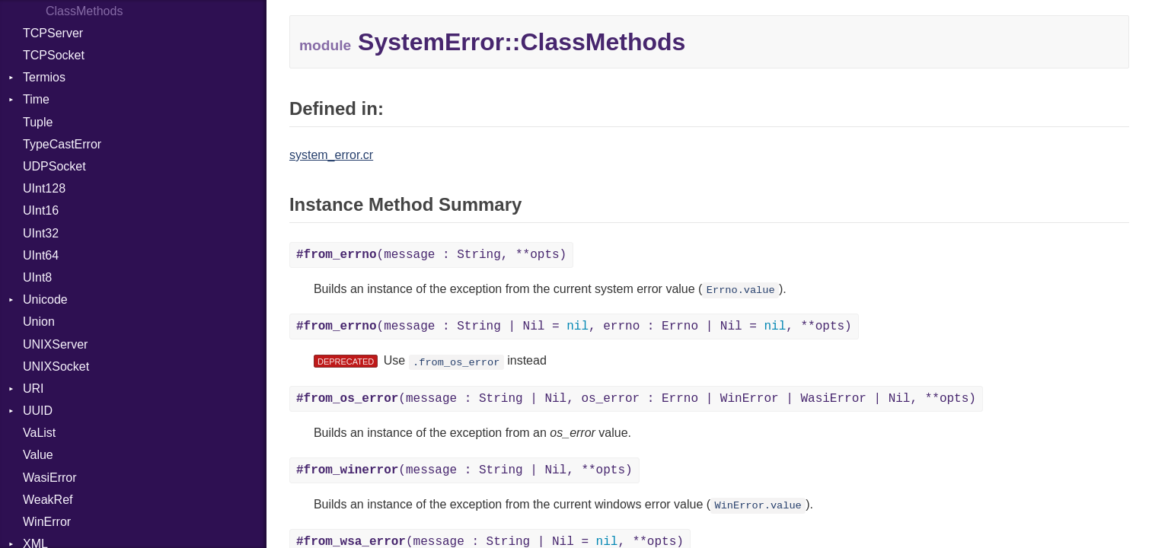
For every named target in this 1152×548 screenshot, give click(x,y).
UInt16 (41, 210)
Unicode (45, 299)
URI (33, 388)
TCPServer (53, 33)
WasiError (50, 477)
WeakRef (48, 499)
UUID (38, 410)
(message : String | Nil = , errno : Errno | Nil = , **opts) (574, 326)
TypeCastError (62, 144)
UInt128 (44, 188)
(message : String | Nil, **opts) (464, 470)
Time (36, 99)
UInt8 (37, 277)
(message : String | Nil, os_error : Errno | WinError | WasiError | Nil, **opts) (636, 399)
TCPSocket (54, 55)
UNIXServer (55, 344)
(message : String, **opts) (431, 255)
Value (38, 454)
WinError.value (758, 505)
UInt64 (41, 255)
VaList (39, 432)
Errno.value (741, 290)
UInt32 (41, 233)
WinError (47, 521)
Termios (44, 77)
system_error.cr (331, 154)
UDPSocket (54, 166)
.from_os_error (456, 362)
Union (39, 321)
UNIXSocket (56, 366)
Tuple (38, 122)
